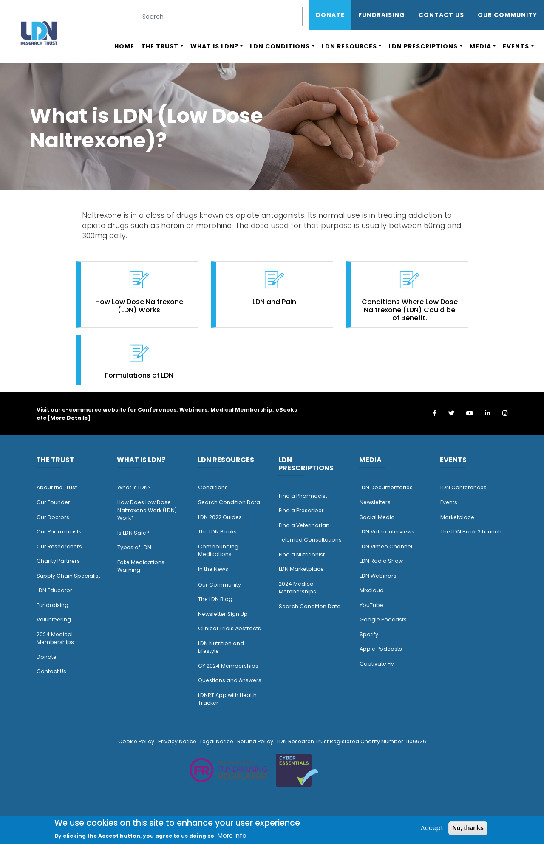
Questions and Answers (229, 680)
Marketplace (457, 517)
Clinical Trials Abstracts (229, 628)
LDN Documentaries (386, 487)
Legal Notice (216, 741)
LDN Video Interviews (387, 531)
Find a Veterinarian (304, 525)
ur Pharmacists (61, 531)
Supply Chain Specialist (68, 575)
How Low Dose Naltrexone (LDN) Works (139, 306)
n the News (213, 569)
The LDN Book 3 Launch (471, 531)
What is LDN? (214, 46)
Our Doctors (53, 517)
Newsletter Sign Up (223, 614)
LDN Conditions (280, 46)
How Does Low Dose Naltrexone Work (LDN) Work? (147, 510)
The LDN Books (217, 531)
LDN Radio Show (381, 561)
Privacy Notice (177, 741)
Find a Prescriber (301, 510)
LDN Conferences (463, 487)
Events (516, 46)
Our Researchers (59, 546)
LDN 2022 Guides (220, 517)
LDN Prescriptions (423, 46)
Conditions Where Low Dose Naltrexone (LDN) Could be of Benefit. (410, 310)
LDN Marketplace (301, 569)
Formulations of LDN (139, 375)
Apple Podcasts (381, 648)
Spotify (369, 634)
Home (124, 46)
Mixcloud (372, 590)
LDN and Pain (274, 302)
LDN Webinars (378, 575)
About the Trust (57, 487)
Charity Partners (58, 561)
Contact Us (441, 15)
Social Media (377, 517)
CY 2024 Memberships (228, 665)
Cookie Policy (136, 741)
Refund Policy (255, 741)
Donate (330, 15)
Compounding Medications (218, 550)
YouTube (371, 605)
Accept (432, 828)
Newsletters (375, 502)
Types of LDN (134, 547)
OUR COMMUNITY (507, 15)
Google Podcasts (383, 619)
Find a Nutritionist (302, 554)
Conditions (213, 487)
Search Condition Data (229, 502)
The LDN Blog (215, 599)
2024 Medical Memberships (55, 638)
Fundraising (381, 15)
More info (232, 835)
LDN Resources (349, 46)
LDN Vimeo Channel (386, 546)
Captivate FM (377, 663)
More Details (69, 417)
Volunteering (54, 619)
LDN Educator (54, 590)
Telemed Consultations (310, 539)
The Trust (159, 46)
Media (480, 46)
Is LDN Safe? (133, 532)
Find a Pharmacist (303, 496)
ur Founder (55, 502)
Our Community (219, 584)
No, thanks (468, 827)
